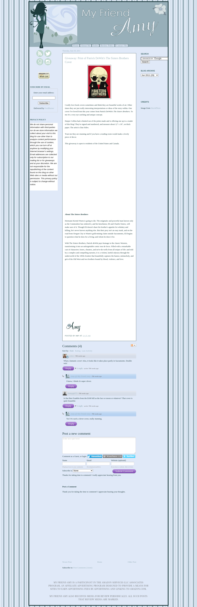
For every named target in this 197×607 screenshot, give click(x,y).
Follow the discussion (133, 345)
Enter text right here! (99, 445)
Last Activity (87, 351)
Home (76, 45)
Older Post (132, 562)
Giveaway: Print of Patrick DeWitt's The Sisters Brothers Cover (97, 60)
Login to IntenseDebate (95, 456)
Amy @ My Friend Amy (80, 376)
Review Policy (107, 45)
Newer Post (67, 562)
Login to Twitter (129, 456)
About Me (85, 45)
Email (89, 460)
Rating (77, 351)
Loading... (92, 176)
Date (72, 351)
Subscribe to (77, 470)
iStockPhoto (156, 108)
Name (64, 460)
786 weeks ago (80, 356)
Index (95, 45)
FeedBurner (49, 108)
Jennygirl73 (72, 393)
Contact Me (121, 45)
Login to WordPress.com (112, 456)
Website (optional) (118, 460)
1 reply (80, 368)
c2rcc (72, 356)
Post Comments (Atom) (82, 567)
